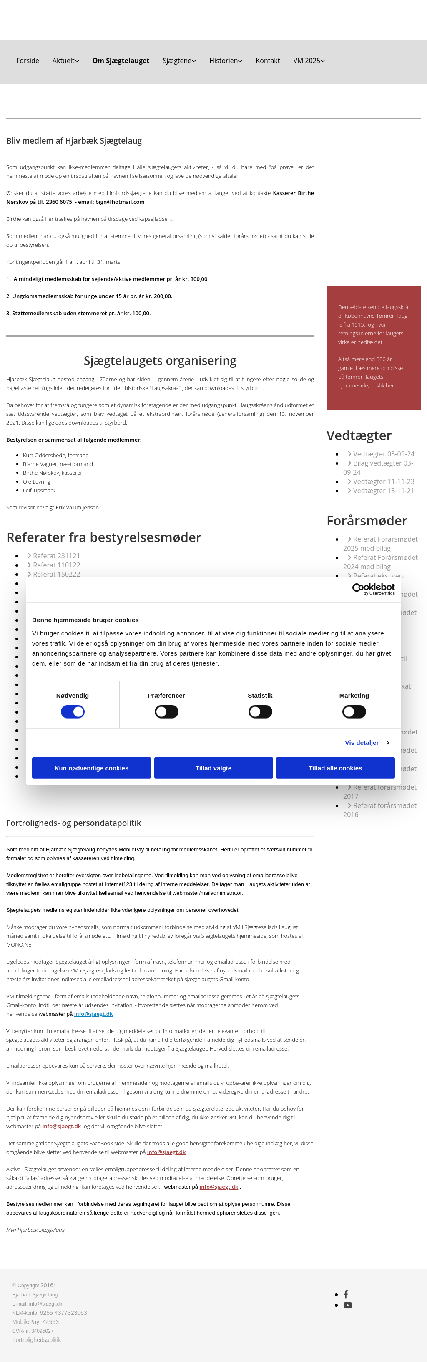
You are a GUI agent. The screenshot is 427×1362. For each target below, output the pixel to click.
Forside (27, 60)
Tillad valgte (213, 767)
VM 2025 (306, 60)
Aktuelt (64, 60)
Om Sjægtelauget (121, 60)
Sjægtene (177, 60)
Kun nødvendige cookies (92, 767)
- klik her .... (387, 385)
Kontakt (268, 60)
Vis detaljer (362, 742)
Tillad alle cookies (335, 767)
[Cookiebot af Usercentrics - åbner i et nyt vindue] (358, 589)
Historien (223, 60)
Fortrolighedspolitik (36, 1340)
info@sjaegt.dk (93, 1014)
